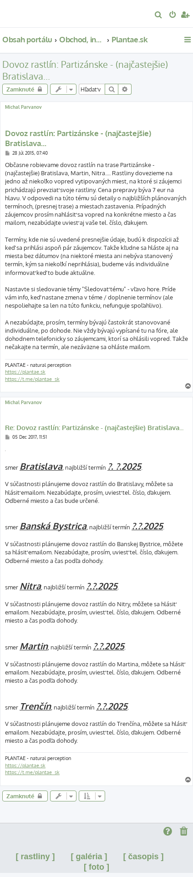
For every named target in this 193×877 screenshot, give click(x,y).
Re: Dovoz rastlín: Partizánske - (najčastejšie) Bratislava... (94, 428)
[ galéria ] (89, 856)
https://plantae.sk (25, 372)
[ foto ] (96, 867)
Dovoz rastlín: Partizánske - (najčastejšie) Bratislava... (85, 70)
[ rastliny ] (35, 856)
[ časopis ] (143, 856)
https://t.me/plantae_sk (32, 379)
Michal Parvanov (23, 107)
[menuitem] (158, 15)
